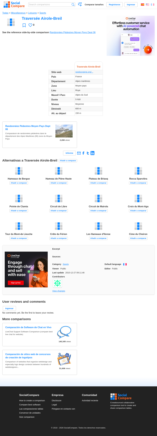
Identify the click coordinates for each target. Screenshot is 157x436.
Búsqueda (73, 4)
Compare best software (30, 405)
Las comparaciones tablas (31, 409)
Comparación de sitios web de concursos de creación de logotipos (28, 356)
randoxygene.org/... (84, 72)
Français (152, 4)
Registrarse (114, 4)
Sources (56, 256)
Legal (54, 405)
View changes (58, 291)
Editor (108, 268)
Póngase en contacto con (63, 409)
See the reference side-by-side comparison (25, 32)
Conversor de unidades (30, 413)
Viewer (55, 268)
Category (56, 264)
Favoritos (24, 25)
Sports (42, 13)
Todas (5, 13)
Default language (113, 264)
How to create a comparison (32, 400)
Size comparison (26, 417)
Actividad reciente (90, 400)
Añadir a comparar (68, 160)
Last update (58, 272)
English (147, 4)
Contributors (58, 277)
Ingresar (131, 4)
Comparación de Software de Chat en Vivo (28, 327)
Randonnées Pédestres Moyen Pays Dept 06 (73, 32)
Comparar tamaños (94, 4)
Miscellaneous (18, 13)
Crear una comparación (80, 4)
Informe (69, 153)
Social (124, 396)
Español (142, 4)
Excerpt (56, 249)
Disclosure (56, 400)
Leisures (32, 13)
